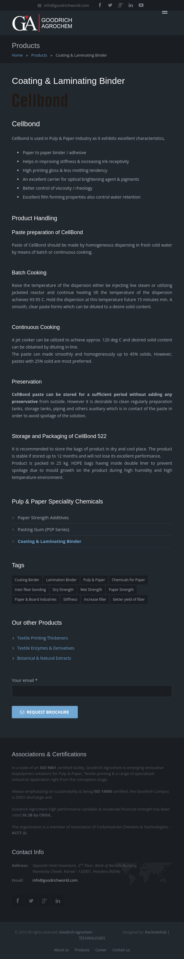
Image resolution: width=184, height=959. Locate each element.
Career (100, 949)
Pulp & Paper (94, 579)
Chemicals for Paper (128, 579)
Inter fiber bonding (30, 589)
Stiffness (70, 599)
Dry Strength (63, 589)
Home (17, 55)
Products (39, 55)
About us (61, 949)
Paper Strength (121, 589)
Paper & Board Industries (36, 599)
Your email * (25, 680)
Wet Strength (91, 589)
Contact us (121, 949)
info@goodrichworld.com (66, 5)
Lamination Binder (61, 579)
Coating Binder (27, 579)
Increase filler (95, 599)
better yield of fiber (129, 599)
